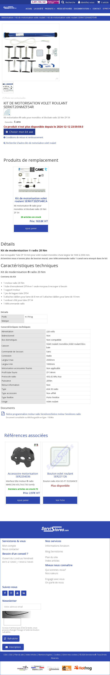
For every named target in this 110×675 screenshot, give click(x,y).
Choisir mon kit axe (19, 132)
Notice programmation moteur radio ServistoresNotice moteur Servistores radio (41, 414)
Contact (97, 8)
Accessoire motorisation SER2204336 (23, 475)
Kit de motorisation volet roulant (30, 17)
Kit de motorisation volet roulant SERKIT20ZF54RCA (31, 200)
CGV (5, 654)
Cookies (57, 654)
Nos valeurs (51, 573)
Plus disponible (60, 485)
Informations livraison (57, 545)
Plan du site (51, 557)
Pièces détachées (64, 8)
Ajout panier (31, 228)
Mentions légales (45, 654)
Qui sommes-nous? (55, 569)
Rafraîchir (11, 638)
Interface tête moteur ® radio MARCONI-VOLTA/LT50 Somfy (20, 483)
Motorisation (7, 17)
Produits (50, 8)
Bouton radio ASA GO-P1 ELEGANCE (60, 481)
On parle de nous (54, 582)
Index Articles (31, 654)
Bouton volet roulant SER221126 (60, 475)
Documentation (82, 8)
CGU (11, 654)
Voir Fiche (60, 500)
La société (38, 8)
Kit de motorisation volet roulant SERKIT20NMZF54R (72, 17)
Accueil (29, 8)
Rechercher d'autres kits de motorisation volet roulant (30, 143)
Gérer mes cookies (70, 654)
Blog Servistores (54, 551)
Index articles (52, 560)
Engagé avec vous (54, 579)
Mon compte (9, 545)
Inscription (13, 647)
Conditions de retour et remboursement (23, 137)
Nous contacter (10, 549)
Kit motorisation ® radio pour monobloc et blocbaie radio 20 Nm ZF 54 (30, 209)
